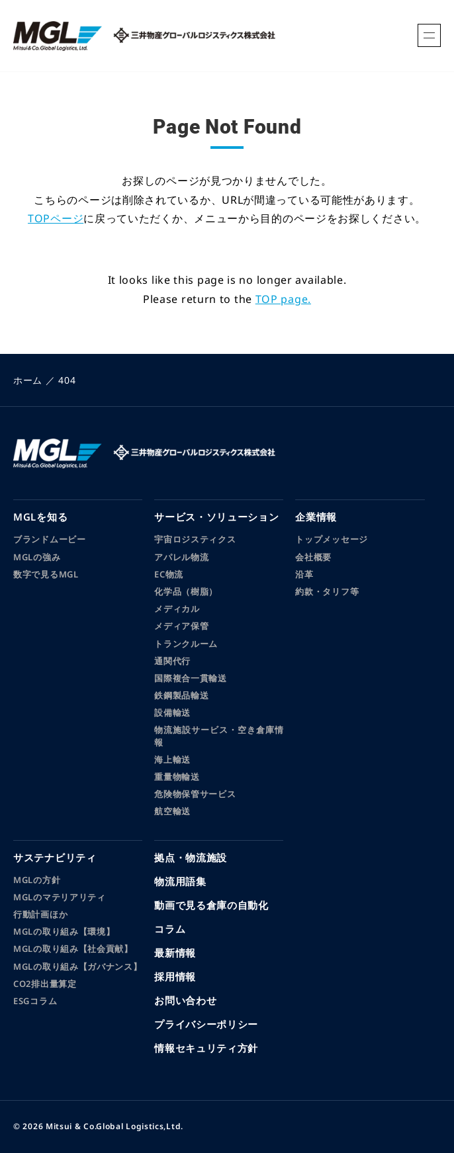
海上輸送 (172, 759)
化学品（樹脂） (186, 591)
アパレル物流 (181, 557)
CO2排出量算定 (45, 984)
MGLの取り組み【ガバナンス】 (77, 966)
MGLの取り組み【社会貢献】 (73, 949)
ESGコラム (35, 1001)
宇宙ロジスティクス (195, 539)
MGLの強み (36, 557)
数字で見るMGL (46, 574)
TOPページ (55, 218)
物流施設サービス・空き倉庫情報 (218, 735)
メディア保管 (181, 626)
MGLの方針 (36, 880)
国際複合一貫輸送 (190, 678)
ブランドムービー (49, 539)
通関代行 (172, 661)
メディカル (177, 609)
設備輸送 (172, 712)
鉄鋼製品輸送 (181, 695)
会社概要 (313, 557)
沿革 (304, 574)
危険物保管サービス (195, 794)
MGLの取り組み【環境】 (63, 931)
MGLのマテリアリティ (59, 897)
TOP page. (283, 299)
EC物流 (168, 574)
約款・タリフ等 (327, 591)
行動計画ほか (40, 914)
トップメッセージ (331, 539)
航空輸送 (172, 811)
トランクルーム (186, 644)
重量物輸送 (177, 777)
